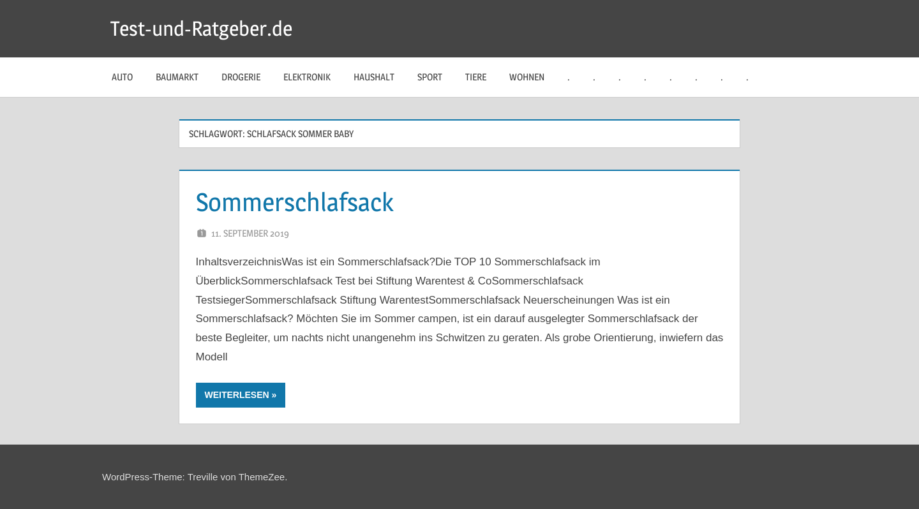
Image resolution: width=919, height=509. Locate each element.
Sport (429, 77)
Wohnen (526, 77)
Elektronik (307, 77)
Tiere (475, 77)
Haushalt (374, 77)
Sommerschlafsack (295, 202)
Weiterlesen (237, 395)
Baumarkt (177, 77)
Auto (122, 77)
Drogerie (240, 77)
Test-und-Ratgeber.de (201, 28)
